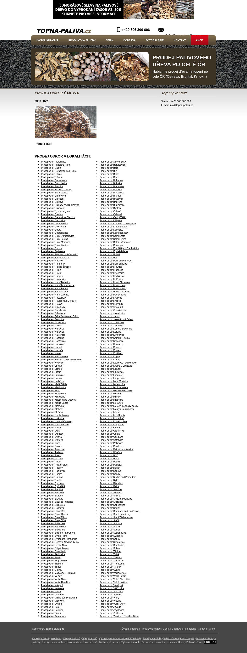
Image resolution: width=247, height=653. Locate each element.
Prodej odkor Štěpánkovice (55, 548)
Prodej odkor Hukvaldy (111, 304)
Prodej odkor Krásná (51, 347)
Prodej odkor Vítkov (51, 591)
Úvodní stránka (47, 40)
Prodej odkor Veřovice (52, 588)
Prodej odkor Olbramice (112, 430)
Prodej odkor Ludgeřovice (113, 378)
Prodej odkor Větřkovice (112, 588)
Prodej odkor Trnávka (111, 557)
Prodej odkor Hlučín (51, 273)
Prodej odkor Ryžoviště (53, 486)
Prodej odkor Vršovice (52, 600)
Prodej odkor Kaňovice (52, 328)
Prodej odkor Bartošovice (112, 164)
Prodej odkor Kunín (109, 359)
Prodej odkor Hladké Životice (56, 267)
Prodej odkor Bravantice (112, 192)
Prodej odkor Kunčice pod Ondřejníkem (61, 359)
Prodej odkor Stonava (111, 523)
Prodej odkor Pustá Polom (54, 464)
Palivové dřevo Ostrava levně (82, 642)
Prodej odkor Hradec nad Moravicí (58, 301)
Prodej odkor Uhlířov (51, 570)
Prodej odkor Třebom (52, 563)
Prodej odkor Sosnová (52, 508)
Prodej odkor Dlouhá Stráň (113, 226)
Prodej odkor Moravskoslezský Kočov (119, 406)
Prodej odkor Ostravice (111, 440)
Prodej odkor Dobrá (51, 229)
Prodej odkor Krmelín (110, 350)
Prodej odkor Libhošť (52, 369)
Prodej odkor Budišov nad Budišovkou (60, 205)
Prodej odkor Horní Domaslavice (57, 285)
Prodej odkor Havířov (52, 260)
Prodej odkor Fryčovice (53, 251)
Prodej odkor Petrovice (52, 449)
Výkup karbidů (89, 638)
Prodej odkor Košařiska (112, 341)
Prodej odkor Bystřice (111, 208)
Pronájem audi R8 (152, 638)
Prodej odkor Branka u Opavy (56, 189)
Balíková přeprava (108, 642)
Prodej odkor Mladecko (111, 399)
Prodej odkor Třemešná (112, 563)
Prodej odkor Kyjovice (52, 362)
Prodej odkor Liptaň (51, 372)
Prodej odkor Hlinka (51, 270)
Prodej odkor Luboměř (111, 375)
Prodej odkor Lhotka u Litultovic (116, 365)
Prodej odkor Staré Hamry (54, 514)
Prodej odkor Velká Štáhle (54, 579)
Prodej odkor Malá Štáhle (54, 384)
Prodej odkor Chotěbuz (111, 307)
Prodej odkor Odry (50, 430)
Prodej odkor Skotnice (111, 492)
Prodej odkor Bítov (109, 177)
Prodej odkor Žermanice (53, 616)
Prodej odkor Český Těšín (113, 217)
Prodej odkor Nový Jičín (112, 424)
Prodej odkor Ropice (110, 474)
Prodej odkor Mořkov (52, 409)
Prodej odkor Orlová (51, 437)
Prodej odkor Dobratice (111, 229)
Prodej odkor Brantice (111, 189)
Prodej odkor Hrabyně (111, 297)
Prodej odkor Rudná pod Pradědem (118, 477)
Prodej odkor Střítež (110, 526)
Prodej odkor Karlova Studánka (116, 328)
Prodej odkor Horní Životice (55, 294)
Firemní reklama (175, 642)
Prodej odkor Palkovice (111, 443)
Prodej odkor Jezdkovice (53, 322)
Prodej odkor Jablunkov (53, 313)
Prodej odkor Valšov (51, 576)
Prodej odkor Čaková (110, 211)
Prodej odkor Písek (51, 455)
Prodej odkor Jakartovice (112, 313)
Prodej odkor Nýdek (51, 427)
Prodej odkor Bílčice (51, 174)
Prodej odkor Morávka (52, 406)
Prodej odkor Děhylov (111, 220)
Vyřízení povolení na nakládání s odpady (120, 638)
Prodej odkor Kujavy (110, 356)
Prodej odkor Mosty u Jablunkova (117, 409)
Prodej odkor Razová (110, 471)
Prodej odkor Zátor (50, 607)
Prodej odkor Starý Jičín (53, 520)
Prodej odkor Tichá (109, 554)
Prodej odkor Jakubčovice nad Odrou (60, 316)
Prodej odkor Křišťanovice (54, 356)
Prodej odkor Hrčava (51, 304)
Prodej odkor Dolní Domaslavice (57, 236)
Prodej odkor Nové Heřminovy (56, 421)
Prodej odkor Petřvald (52, 452)
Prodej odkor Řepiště (52, 489)
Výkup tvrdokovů (71, 638)
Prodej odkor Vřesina (110, 600)
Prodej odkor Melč (50, 390)
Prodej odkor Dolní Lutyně (113, 239)
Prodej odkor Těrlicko (110, 551)
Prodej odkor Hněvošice (112, 273)
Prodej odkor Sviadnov (111, 536)
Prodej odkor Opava (110, 433)
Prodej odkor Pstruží (110, 461)
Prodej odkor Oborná (110, 427)
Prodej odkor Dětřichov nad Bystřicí (118, 223)
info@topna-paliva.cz (181, 105)
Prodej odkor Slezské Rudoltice (57, 502)
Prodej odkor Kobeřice (52, 338)
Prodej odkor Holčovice (111, 279)
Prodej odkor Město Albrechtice (116, 390)
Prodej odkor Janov (109, 316)
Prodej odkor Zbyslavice (112, 610)
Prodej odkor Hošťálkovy (53, 297)
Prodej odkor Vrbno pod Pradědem (59, 597)
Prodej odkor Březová (52, 202)
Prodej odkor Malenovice (112, 384)
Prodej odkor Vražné (110, 594)
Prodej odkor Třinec (51, 566)
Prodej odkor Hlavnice (111, 267)
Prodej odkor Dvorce (51, 248)
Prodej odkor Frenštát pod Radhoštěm (119, 248)
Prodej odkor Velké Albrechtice (115, 579)
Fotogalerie (155, 40)
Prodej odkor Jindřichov (112, 322)
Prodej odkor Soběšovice (112, 505)
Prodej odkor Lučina (51, 378)
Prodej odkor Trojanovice (54, 560)
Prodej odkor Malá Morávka (114, 381)
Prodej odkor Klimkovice (112, 335)
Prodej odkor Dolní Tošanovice (115, 242)
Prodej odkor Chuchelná (53, 310)
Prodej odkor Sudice (110, 529)
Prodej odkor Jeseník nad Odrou (116, 319)
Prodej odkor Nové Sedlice (55, 424)
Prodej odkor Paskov (52, 446)
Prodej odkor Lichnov (110, 369)
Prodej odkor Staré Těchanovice (116, 517)
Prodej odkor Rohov (51, 474)
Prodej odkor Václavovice (113, 573)
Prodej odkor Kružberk (111, 353)
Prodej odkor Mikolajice (53, 396)
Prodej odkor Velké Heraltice (55, 582)
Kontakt (180, 40)
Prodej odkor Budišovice (112, 205)
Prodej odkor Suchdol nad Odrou (58, 532)
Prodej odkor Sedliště (111, 489)
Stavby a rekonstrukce (53, 642)
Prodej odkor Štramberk (53, 551)
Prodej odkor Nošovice (52, 418)
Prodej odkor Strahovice (53, 526)
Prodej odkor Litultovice (112, 372)
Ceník (109, 40)
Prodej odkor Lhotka (51, 365)
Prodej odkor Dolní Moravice (55, 242)
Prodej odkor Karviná (110, 331)
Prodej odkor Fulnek (110, 254)
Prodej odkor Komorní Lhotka (115, 338)
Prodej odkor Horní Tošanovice (115, 291)
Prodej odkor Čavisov (52, 214)
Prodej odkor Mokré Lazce (54, 403)
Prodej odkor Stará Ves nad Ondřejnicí (119, 511)
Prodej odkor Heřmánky (53, 263)
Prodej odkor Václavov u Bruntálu (58, 573)
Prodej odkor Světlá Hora (54, 536)
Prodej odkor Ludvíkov (52, 381)
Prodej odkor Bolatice (52, 186)
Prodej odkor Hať (108, 257)
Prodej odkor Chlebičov (53, 307)
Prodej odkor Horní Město (113, 288)
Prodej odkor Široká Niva (54, 545)
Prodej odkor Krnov (51, 353)
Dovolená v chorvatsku (153, 642)
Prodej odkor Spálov (110, 508)
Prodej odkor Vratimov (52, 594)
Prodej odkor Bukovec (52, 208)
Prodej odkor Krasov (110, 347)
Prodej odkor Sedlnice (52, 492)
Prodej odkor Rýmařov (111, 483)
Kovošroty (56, 638)
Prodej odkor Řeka (109, 486)
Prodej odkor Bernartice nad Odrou (59, 171)
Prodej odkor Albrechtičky (113, 161)
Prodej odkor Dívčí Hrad (53, 226)
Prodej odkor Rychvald (52, 483)
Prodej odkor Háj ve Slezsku (55, 257)
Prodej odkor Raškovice (53, 471)
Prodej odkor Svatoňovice (113, 532)
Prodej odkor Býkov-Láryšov (55, 211)
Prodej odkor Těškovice (53, 554)
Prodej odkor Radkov (52, 468)
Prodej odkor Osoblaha (111, 437)
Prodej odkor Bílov (109, 174)
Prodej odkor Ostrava (52, 440)
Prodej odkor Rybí (109, 480)
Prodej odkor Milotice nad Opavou (58, 399)
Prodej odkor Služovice (111, 502)
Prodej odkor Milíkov (110, 396)
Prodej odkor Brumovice (53, 195)
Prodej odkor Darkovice (53, 220)
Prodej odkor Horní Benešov (55, 282)
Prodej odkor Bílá (108, 171)
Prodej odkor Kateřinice (53, 335)
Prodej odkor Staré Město (54, 517)
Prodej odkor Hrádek (110, 301)
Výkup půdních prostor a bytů (178, 638)
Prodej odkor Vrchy (109, 597)
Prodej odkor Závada (110, 607)
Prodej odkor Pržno (109, 458)
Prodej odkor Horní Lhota (112, 285)
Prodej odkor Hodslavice (112, 276)
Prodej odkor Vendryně (111, 585)
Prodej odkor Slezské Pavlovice (116, 498)
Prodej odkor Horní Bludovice (115, 282)
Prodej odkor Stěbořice (53, 523)
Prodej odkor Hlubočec (111, 270)
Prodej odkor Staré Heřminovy (115, 514)
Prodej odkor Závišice (52, 610)
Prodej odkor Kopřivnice (53, 341)
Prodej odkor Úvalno (110, 570)
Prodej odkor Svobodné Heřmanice (59, 539)
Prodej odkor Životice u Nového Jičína (119, 616)
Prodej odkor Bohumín (111, 180)
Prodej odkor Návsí (109, 412)
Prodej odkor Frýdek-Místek (114, 251)
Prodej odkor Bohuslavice (54, 183)
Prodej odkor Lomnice (52, 375)
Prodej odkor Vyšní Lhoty (112, 604)
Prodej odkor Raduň (110, 468)
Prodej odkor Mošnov (52, 412)
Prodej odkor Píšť (109, 455)
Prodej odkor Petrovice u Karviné (116, 449)
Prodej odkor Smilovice (53, 505)
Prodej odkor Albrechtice (53, 161)
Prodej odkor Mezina (110, 393)
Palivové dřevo (194, 642)
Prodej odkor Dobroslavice (54, 233)
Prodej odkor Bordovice (112, 186)
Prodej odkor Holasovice (53, 279)
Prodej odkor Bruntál (110, 195)
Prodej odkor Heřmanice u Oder (116, 260)
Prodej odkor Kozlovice (53, 344)
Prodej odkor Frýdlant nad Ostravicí (59, 254)
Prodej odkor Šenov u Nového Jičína (60, 542)
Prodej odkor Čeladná (111, 214)
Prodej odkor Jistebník (111, 325)
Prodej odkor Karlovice (52, 331)
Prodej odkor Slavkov (52, 498)
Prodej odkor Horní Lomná (54, 288)
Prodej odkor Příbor (51, 461)
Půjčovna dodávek (129, 642)
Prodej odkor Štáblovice (112, 545)
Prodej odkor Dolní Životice (55, 245)
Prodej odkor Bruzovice (112, 199)
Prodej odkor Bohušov (111, 183)
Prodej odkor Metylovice (53, 393)
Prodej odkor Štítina (110, 548)
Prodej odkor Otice (50, 443)
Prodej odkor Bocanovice (54, 180)
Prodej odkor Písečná (111, 452)
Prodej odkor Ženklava (111, 613)
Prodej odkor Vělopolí (52, 585)
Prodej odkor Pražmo (52, 458)
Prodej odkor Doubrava (111, 245)
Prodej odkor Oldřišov (52, 433)
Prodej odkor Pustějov (111, 464)
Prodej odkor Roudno (52, 477)
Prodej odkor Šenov (110, 539)
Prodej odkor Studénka (53, 529)
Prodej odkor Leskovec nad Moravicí (118, 362)
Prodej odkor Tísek (51, 557)
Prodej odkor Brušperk (52, 199)
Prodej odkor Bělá (109, 168)
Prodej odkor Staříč (109, 520)
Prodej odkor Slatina (110, 495)
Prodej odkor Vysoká (51, 604)
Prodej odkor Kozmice (111, 344)
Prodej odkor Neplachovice (55, 415)
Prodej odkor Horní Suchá (54, 291)
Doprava (130, 40)
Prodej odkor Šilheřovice (112, 542)
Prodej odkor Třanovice (112, 560)
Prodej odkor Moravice (111, 403)
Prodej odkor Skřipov (52, 495)
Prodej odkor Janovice (52, 319)
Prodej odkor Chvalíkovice (113, 310)
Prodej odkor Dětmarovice (54, 223)
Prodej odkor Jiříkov (51, 325)
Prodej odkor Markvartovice (114, 387)
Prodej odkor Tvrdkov (111, 566)
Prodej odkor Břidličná (111, 202)
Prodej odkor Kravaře (52, 350)
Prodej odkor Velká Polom (113, 576)
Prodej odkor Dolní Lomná (54, 239)
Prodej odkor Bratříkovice (54, 192)
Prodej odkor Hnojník (52, 276)
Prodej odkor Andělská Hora (55, 164)
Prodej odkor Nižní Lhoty (112, 415)
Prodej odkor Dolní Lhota (112, 236)
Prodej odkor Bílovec (52, 177)
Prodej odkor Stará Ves (53, 511)
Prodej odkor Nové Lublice (113, 421)
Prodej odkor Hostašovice (113, 294)
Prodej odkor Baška (51, 168)
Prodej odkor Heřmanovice (113, 263)
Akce (199, 40)
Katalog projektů (40, 638)
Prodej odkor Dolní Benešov (114, 233)
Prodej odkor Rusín (51, 480)
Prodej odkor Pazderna (111, 446)
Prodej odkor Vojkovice (111, 591)
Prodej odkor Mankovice (53, 387)
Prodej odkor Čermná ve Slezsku (58, 217)
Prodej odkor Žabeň (51, 613)
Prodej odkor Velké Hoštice (113, 582)
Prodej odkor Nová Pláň (112, 418)
